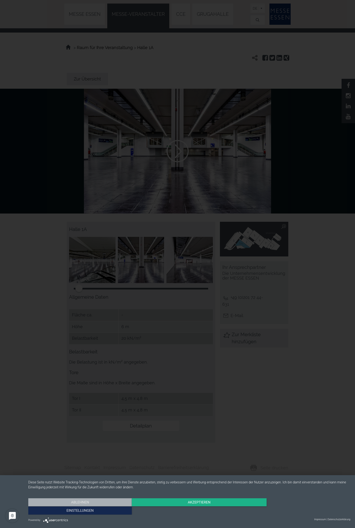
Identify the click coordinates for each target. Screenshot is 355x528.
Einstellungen (301, 510)
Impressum (320, 519)
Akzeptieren (189, 510)
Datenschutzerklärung (339, 519)
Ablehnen (77, 510)
